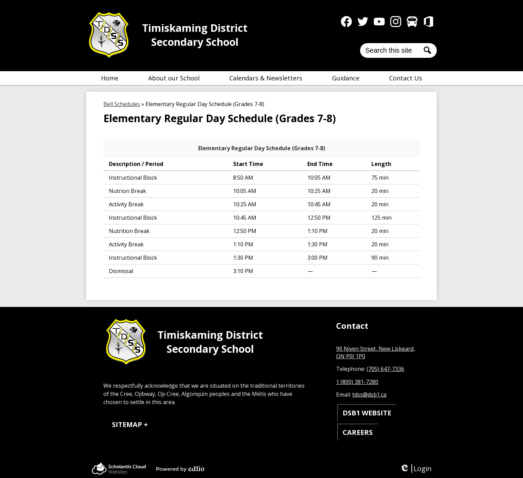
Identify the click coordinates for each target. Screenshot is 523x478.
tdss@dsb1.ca (369, 394)
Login (416, 468)
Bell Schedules (121, 104)
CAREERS (358, 432)
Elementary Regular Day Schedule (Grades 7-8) (261, 148)
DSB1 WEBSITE (367, 412)
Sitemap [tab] (127, 424)
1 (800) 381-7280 (357, 382)
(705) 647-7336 (385, 369)
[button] (174, 78)
